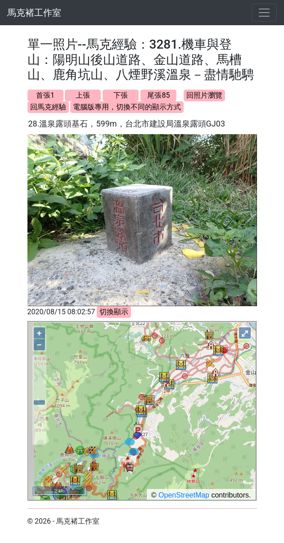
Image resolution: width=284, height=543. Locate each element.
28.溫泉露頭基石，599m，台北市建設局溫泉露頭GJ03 (126, 123)
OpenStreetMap (183, 495)
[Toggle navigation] (264, 13)
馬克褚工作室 (34, 12)
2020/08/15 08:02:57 (61, 312)
